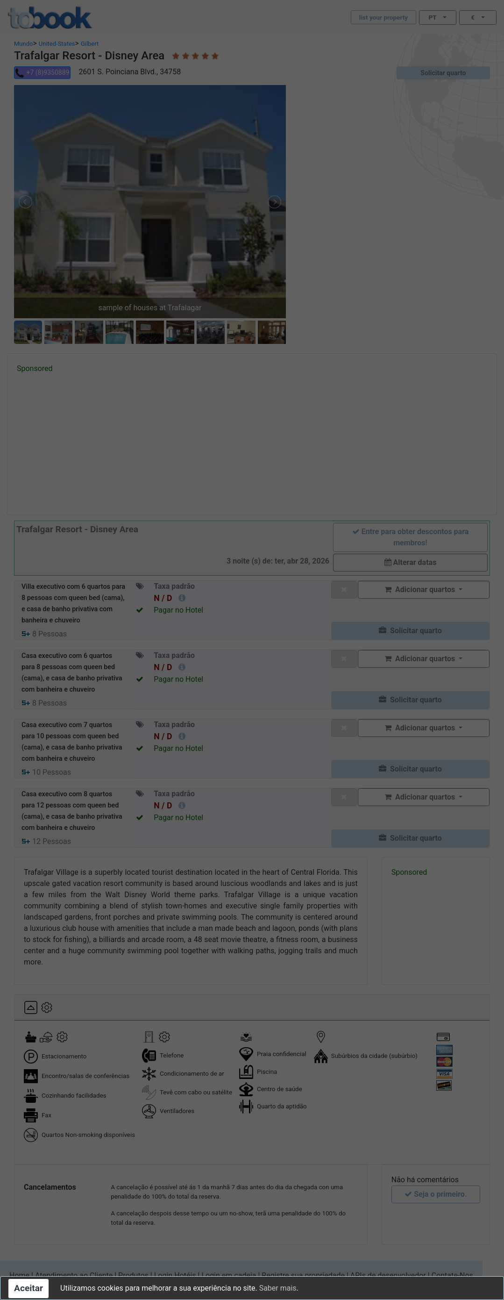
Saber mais (278, 1288)
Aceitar (28, 1288)
